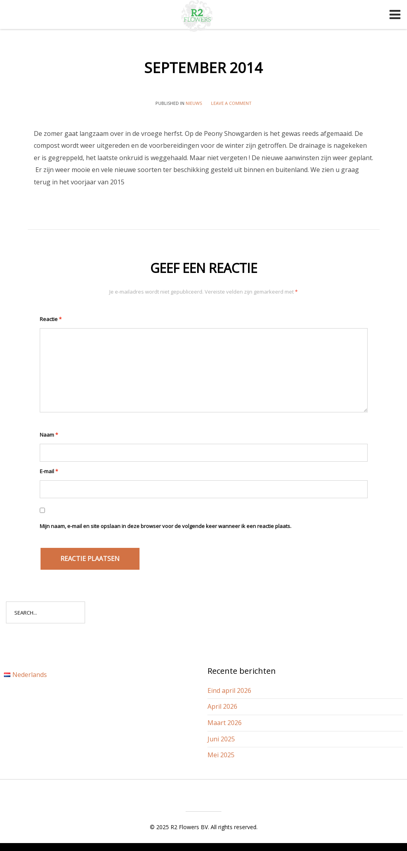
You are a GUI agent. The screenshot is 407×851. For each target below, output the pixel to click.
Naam (49, 434)
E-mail (49, 471)
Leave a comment (231, 103)
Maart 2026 (224, 722)
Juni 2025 (221, 739)
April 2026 (222, 706)
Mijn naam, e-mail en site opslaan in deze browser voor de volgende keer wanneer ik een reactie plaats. (165, 526)
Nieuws (194, 103)
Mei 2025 (221, 754)
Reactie (51, 319)
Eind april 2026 (229, 690)
